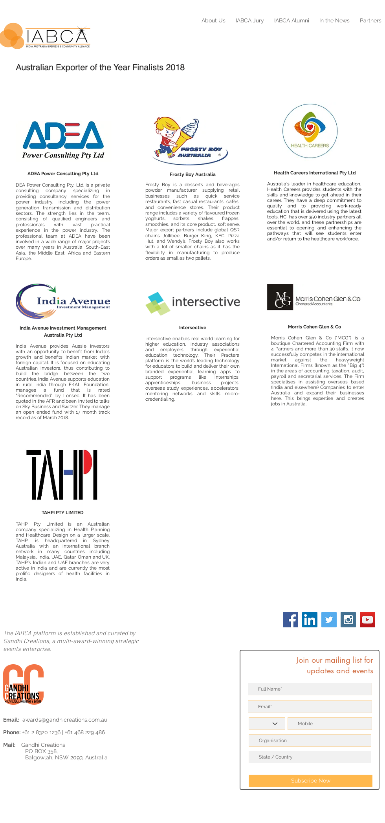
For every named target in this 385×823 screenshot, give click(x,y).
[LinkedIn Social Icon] (309, 619)
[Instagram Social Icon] (348, 619)
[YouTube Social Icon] (367, 619)
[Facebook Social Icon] (290, 619)
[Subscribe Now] (310, 781)
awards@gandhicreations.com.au (64, 720)
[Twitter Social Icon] (329, 619)
